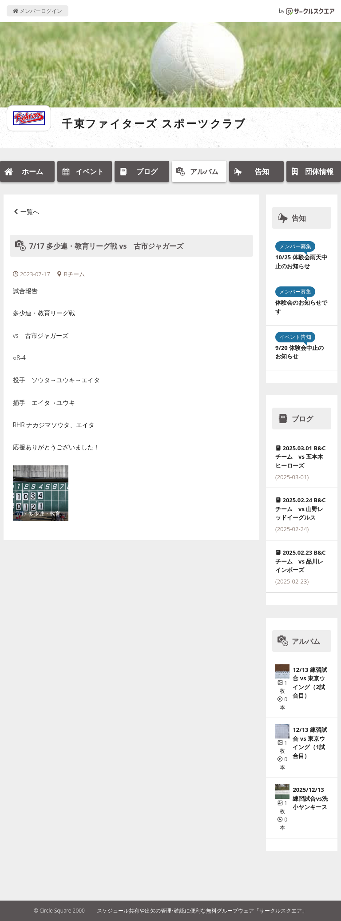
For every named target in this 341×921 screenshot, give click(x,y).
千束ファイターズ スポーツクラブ (154, 123)
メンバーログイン (37, 11)
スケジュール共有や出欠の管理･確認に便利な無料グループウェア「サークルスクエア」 (202, 910)
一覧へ (29, 211)
